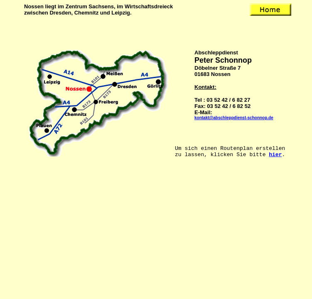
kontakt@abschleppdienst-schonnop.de (233, 117)
